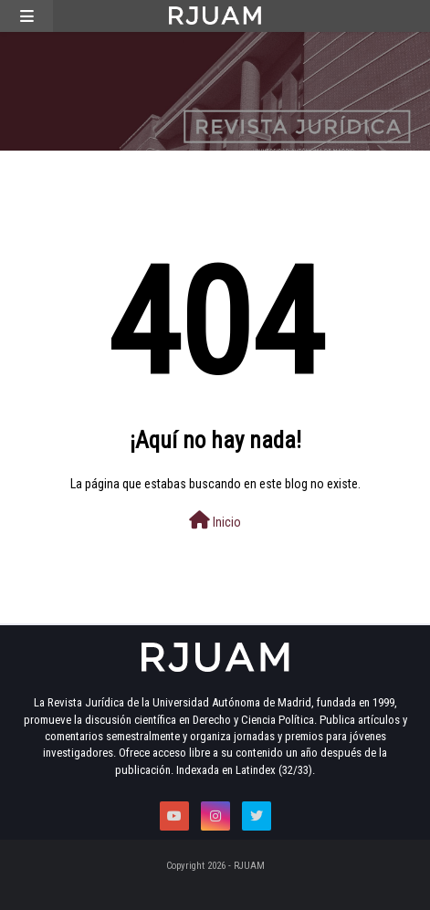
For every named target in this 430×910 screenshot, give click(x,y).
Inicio (215, 520)
